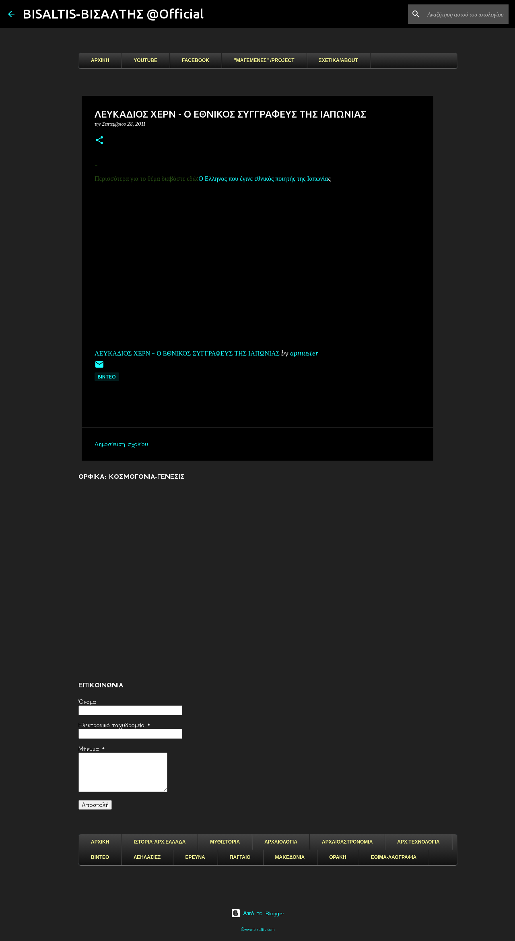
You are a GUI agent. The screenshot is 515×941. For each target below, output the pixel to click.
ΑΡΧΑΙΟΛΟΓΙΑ (280, 842)
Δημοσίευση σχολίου (121, 444)
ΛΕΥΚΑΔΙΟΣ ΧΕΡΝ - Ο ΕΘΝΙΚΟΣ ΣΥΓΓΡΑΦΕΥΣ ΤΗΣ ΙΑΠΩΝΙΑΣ (187, 353)
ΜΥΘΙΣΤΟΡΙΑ (225, 842)
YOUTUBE (145, 60)
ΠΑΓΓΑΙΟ (240, 857)
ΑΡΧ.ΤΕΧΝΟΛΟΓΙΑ (418, 842)
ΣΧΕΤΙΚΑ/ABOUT (338, 60)
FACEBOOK (195, 60)
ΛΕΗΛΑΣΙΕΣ (147, 857)
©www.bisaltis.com (257, 929)
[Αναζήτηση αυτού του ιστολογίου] (466, 14)
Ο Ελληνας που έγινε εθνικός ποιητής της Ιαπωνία (263, 178)
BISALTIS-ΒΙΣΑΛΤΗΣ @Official (113, 13)
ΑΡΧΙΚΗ (100, 60)
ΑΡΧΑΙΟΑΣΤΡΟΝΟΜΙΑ (347, 842)
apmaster (304, 353)
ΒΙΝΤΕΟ (107, 376)
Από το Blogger (257, 913)
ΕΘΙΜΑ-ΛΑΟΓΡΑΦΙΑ (394, 857)
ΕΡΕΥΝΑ (195, 857)
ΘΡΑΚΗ (337, 857)
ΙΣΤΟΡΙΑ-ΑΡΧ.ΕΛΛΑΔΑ (159, 842)
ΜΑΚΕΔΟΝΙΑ (290, 857)
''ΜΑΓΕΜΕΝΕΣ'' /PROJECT (264, 60)
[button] (99, 140)
